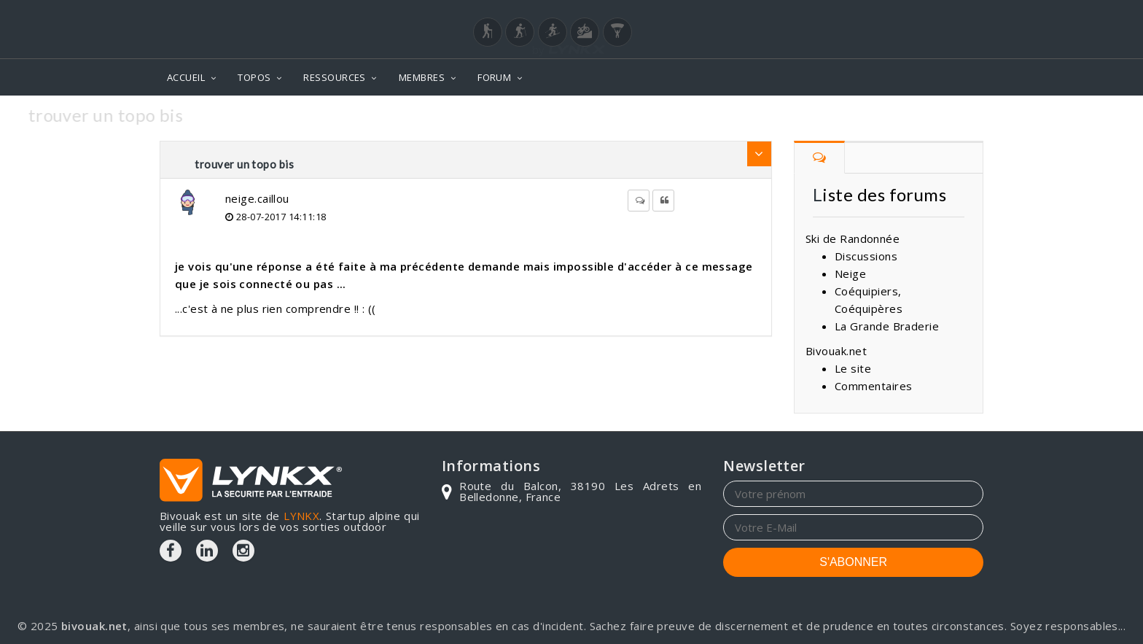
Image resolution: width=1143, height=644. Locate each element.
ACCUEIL (186, 77)
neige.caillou (257, 198)
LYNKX (301, 515)
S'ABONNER (853, 562)
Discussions (866, 256)
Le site (853, 368)
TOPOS (254, 77)
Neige (850, 273)
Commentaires (873, 386)
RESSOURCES (334, 77)
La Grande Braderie (887, 326)
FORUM (494, 77)
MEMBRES (422, 77)
